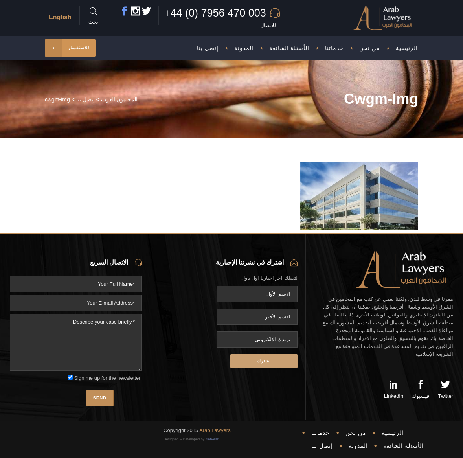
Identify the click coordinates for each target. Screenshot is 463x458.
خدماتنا (320, 433)
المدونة (358, 446)
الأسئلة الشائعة (403, 446)
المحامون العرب (119, 99)
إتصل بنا (85, 99)
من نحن (355, 433)
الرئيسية (393, 433)
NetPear (212, 439)
